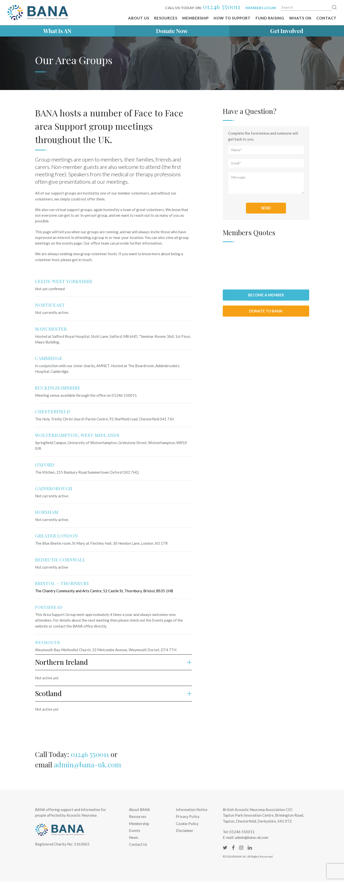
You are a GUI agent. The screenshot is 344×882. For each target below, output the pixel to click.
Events (134, 830)
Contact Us (138, 844)
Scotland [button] (113, 693)
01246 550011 (221, 6)
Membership (195, 18)
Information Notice (191, 809)
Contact (326, 18)
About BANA (139, 809)
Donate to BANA (266, 311)
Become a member (266, 295)
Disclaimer (184, 830)
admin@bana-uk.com (87, 764)
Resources (165, 18)
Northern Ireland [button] (113, 661)
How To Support (232, 18)
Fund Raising (270, 18)
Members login (260, 8)
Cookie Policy (187, 823)
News (133, 837)
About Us (138, 18)
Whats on (300, 18)
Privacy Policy (188, 816)
